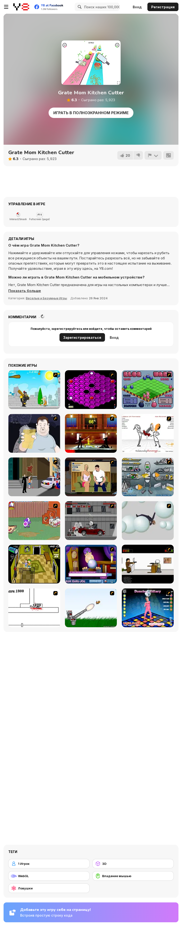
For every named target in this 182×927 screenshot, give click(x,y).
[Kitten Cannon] (91, 607)
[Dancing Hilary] (148, 607)
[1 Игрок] (49, 863)
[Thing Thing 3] (91, 520)
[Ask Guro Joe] (91, 564)
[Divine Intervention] (34, 476)
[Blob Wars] (148, 389)
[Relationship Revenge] (148, 433)
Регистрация (163, 7)
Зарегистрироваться (82, 337)
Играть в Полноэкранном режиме (91, 112)
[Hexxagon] (91, 389)
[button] (24, 290)
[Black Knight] (34, 389)
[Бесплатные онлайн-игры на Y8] (21, 6)
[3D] (133, 863)
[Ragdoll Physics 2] (148, 520)
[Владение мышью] (133, 876)
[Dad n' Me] (34, 520)
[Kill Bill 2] (91, 433)
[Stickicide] (34, 607)
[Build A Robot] (148, 476)
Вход (137, 7)
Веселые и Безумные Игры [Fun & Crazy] (46, 298)
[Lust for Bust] (91, 476)
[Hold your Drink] (34, 433)
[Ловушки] (49, 888)
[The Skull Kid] (148, 564)
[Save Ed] (34, 564)
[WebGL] (49, 876)
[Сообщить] (153, 155)
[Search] (79, 7)
